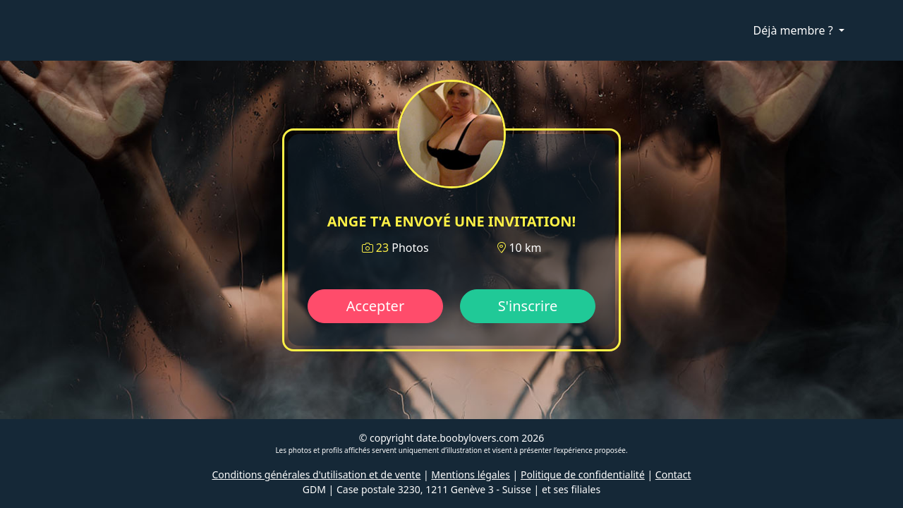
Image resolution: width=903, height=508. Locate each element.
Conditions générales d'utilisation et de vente (316, 474)
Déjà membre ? (794, 30)
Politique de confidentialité (583, 474)
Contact (673, 474)
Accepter (375, 305)
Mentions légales (470, 474)
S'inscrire (528, 305)
